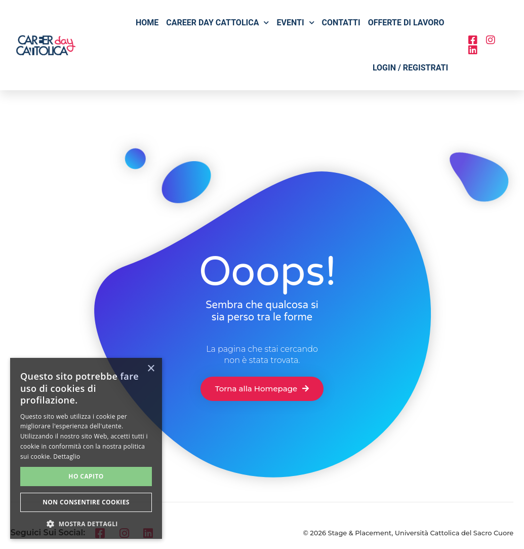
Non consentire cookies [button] (86, 502)
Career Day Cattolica (217, 22)
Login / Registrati (410, 67)
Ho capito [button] (85, 476)
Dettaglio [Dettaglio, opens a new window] (66, 456)
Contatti (341, 22)
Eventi (295, 22)
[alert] (86, 448)
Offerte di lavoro (406, 22)
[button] (86, 524)
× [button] (150, 369)
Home (147, 22)
